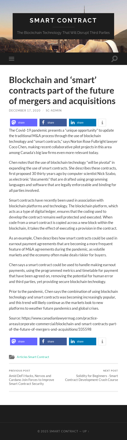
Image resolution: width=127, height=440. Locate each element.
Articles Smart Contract (33, 357)
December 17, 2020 (25, 110)
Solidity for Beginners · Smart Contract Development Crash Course (91, 375)
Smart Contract (63, 20)
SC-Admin (54, 110)
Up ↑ (86, 431)
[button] (23, 122)
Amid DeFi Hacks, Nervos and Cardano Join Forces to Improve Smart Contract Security (35, 377)
